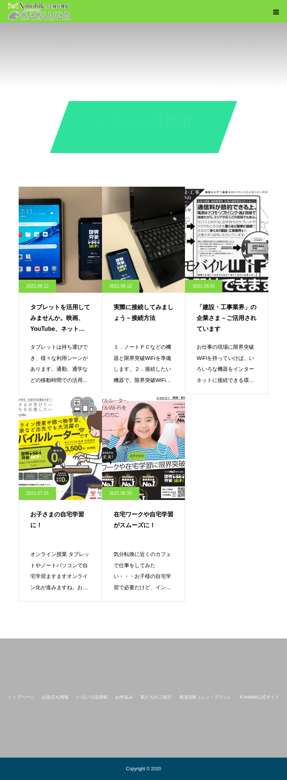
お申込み (124, 697)
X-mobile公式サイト (260, 697)
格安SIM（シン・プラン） (205, 697)
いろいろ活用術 (92, 697)
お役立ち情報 (55, 697)
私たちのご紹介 (156, 697)
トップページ (20, 697)
